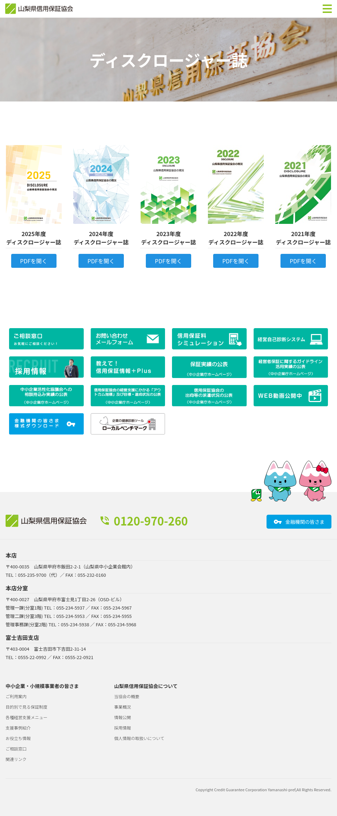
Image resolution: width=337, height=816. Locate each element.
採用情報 (122, 728)
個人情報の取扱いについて (139, 738)
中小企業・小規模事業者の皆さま (42, 685)
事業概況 (122, 707)
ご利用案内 (16, 696)
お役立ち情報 (18, 738)
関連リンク (16, 759)
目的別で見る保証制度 (26, 707)
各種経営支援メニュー (26, 717)
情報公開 (122, 717)
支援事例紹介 (18, 728)
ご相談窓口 (16, 748)
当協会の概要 (126, 696)
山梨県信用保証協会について (146, 685)
